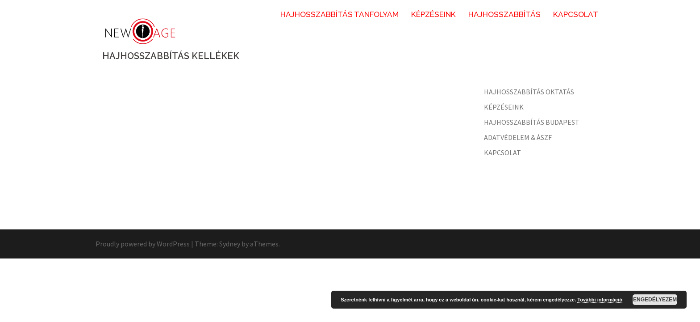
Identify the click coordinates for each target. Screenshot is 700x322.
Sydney (229, 243)
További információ (599, 299)
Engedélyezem (655, 300)
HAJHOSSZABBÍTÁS (504, 14)
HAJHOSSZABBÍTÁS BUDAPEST (531, 122)
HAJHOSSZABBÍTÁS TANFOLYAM (339, 14)
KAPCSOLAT (575, 14)
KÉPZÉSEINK (433, 14)
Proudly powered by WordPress (143, 243)
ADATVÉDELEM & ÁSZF (518, 137)
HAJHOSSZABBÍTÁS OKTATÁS (529, 91)
